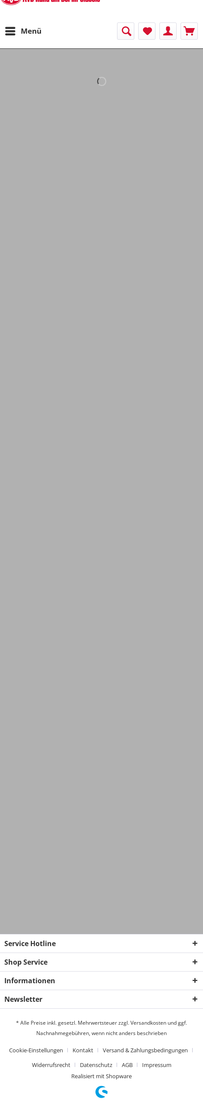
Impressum (156, 1065)
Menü (23, 30)
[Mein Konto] (168, 31)
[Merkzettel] (146, 31)
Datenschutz (96, 1065)
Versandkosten (148, 1022)
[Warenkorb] (189, 31)
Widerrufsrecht (51, 1065)
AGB (127, 1065)
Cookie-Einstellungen (36, 1050)
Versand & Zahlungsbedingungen (145, 1050)
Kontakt (83, 1050)
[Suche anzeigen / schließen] (125, 31)
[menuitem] (23, 31)
